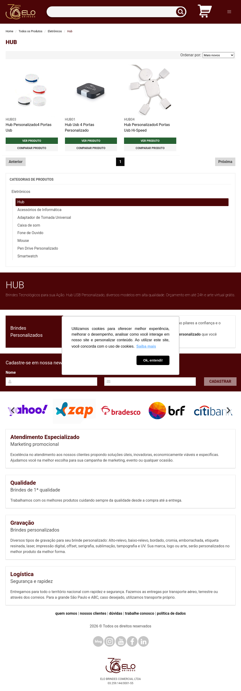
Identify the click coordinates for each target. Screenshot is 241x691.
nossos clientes (93, 613)
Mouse (23, 240)
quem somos (66, 613)
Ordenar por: (207, 55)
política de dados (171, 613)
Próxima (225, 161)
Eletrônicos (55, 31)
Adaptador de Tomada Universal (44, 217)
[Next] (228, 410)
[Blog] (98, 641)
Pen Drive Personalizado (37, 248)
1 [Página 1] (120, 161)
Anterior (16, 161)
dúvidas (115, 613)
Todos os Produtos (30, 31)
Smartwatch (27, 256)
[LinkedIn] (143, 641)
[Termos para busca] (116, 11)
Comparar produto (31, 148)
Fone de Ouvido (30, 233)
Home (9, 31)
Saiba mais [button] (146, 346)
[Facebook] (132, 641)
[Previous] (13, 410)
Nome (11, 372)
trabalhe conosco (139, 613)
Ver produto (31, 140)
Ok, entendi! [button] (153, 360)
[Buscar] (182, 11)
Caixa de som (28, 225)
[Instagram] (109, 641)
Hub (20, 202)
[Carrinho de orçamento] (205, 12)
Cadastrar (220, 381)
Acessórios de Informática (39, 209)
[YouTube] (121, 641)
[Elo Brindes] (20, 11)
